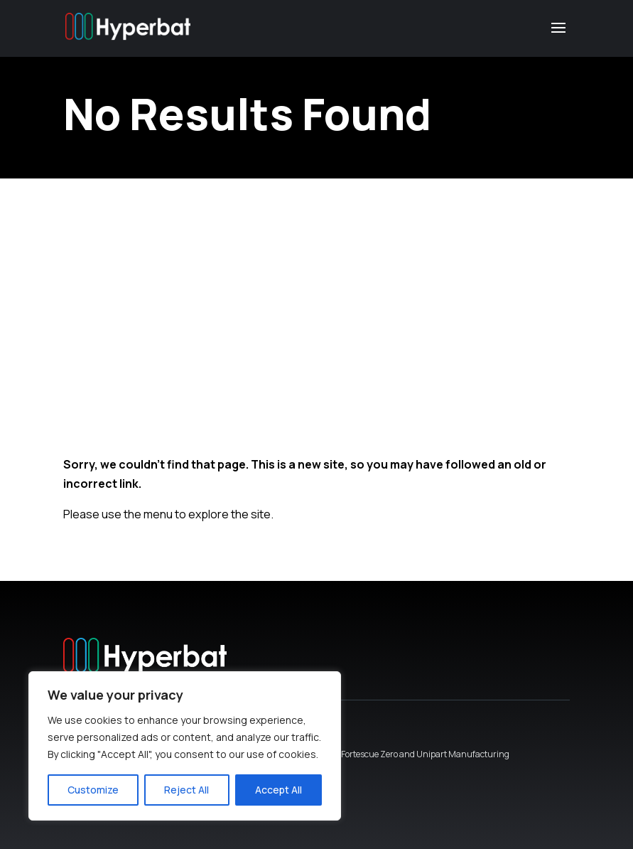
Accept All (278, 789)
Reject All (186, 789)
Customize (93, 789)
